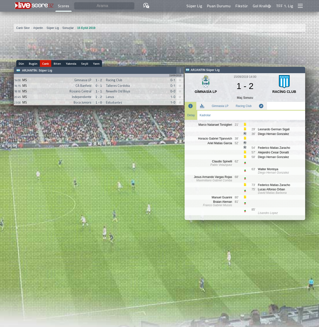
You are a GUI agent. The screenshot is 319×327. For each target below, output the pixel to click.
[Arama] (104, 6)
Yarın (96, 63)
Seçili (84, 63)
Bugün (33, 63)
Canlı (45, 63)
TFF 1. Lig (284, 6)
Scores (63, 6)
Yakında (71, 63)
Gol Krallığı (262, 6)
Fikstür (241, 6)
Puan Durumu (219, 6)
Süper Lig (194, 6)
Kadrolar (205, 115)
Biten (57, 63)
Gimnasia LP (220, 106)
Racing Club (243, 106)
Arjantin (29, 70)
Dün (21, 63)
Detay (191, 115)
